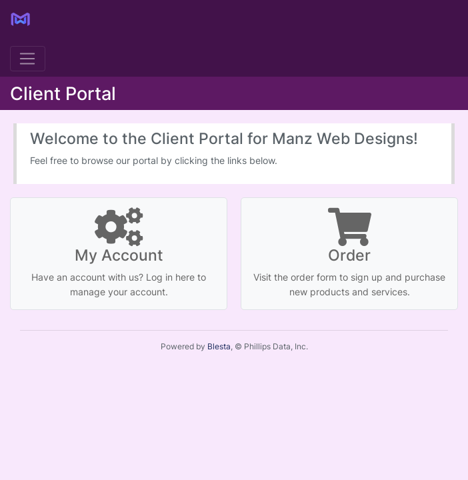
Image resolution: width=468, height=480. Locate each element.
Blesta (219, 346)
